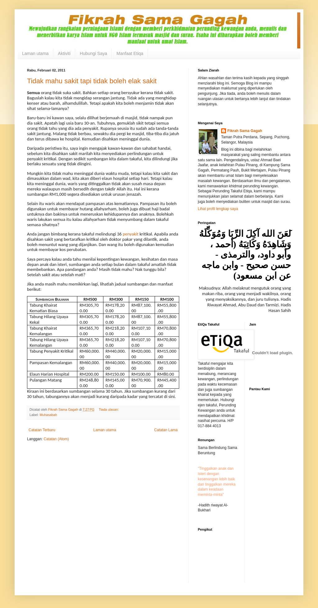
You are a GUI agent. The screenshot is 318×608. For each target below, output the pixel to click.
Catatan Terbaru (42, 430)
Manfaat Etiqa (129, 53)
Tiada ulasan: (109, 409)
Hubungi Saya (93, 53)
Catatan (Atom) (56, 439)
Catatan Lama (166, 430)
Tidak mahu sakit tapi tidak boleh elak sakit (92, 81)
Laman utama (35, 53)
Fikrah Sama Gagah (244, 131)
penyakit (131, 234)
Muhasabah (48, 415)
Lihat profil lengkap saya (218, 209)
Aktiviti (64, 53)
